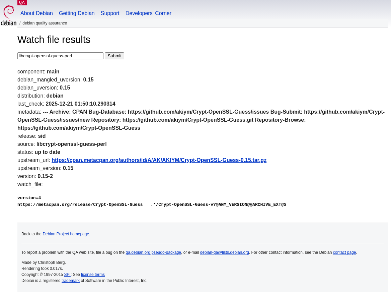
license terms (93, 274)
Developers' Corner (148, 13)
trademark (71, 280)
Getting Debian (77, 13)
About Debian (36, 13)
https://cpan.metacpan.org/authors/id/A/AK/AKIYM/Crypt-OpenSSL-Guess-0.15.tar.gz (159, 160)
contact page (344, 252)
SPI (67, 274)
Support (110, 13)
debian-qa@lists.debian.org (224, 252)
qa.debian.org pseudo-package (153, 252)
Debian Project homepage (66, 234)
